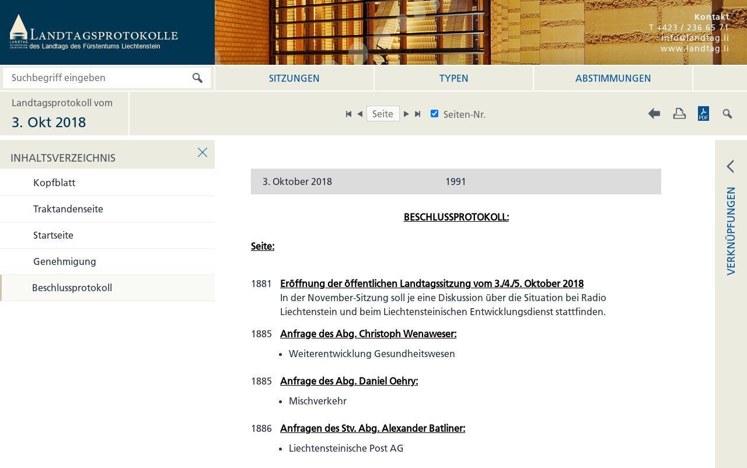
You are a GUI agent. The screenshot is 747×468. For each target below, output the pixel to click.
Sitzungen (294, 78)
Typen (454, 78)
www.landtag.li (695, 48)
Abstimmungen (613, 78)
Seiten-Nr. (465, 114)
